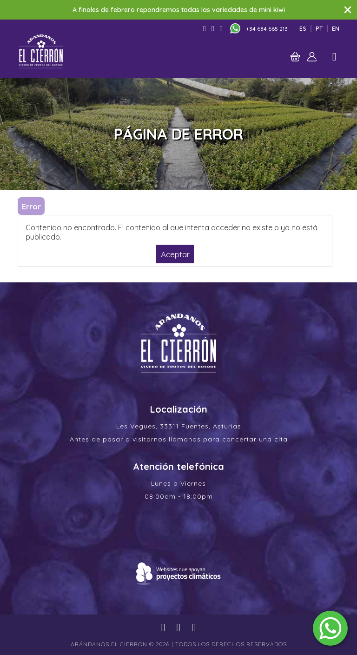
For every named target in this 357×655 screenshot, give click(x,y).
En (335, 28)
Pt (319, 28)
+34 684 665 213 (267, 28)
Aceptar (175, 254)
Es (302, 28)
